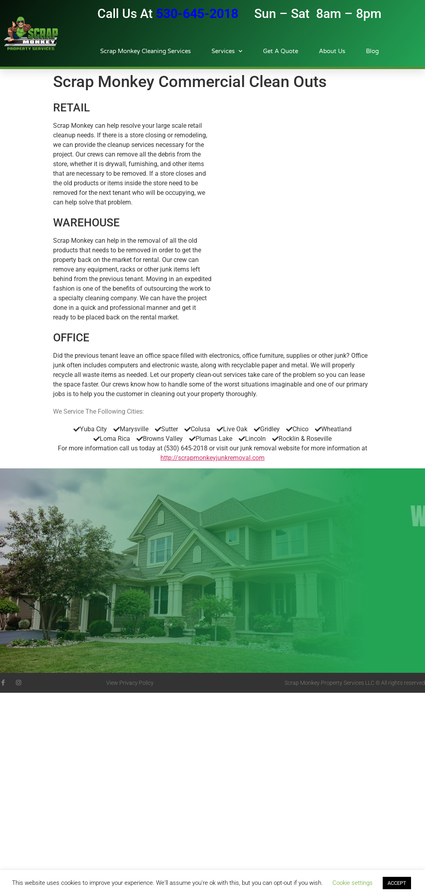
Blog (372, 51)
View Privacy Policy (130, 683)
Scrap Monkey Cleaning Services (145, 51)
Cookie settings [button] (352, 882)
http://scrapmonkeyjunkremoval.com (212, 458)
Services (227, 51)
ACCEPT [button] (396, 883)
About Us (332, 51)
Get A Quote (280, 51)
